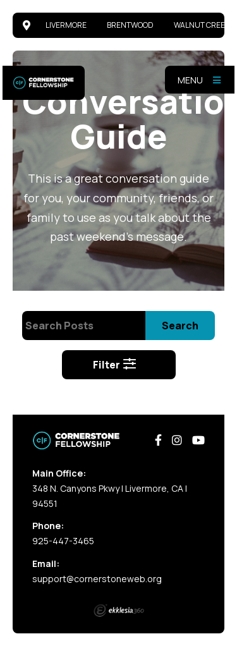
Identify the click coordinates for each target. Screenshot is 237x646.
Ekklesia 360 (119, 610)
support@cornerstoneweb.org (97, 579)
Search (180, 325)
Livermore (66, 25)
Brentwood (130, 25)
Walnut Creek (201, 25)
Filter (115, 365)
